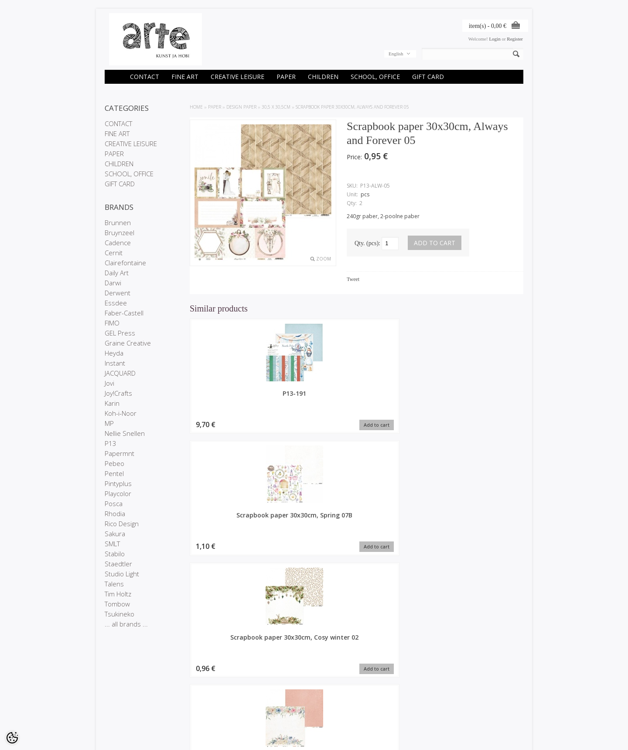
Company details (122, 696)
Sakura (115, 533)
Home (196, 107)
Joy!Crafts (118, 393)
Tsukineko (119, 614)
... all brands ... (126, 624)
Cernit (114, 252)
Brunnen (118, 222)
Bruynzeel (119, 232)
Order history (261, 696)
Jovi (109, 383)
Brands (183, 689)
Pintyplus (118, 483)
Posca (114, 503)
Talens (114, 583)
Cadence (118, 242)
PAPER (286, 76)
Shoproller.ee (509, 735)
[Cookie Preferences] (12, 738)
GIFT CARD (428, 76)
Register (515, 38)
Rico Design (122, 523)
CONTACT (144, 76)
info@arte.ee (332, 717)
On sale (184, 696)
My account (259, 689)
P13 (110, 443)
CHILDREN (323, 76)
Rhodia (115, 513)
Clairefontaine (125, 262)
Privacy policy (119, 703)
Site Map (185, 711)
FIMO (112, 322)
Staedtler (118, 563)
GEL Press (120, 333)
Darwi (113, 282)
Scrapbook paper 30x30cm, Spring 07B (314, 397)
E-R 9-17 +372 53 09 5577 (346, 709)
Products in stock (194, 703)
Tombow (117, 603)
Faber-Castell (124, 312)
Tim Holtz (118, 593)
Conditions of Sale (124, 711)
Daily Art (117, 272)
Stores (112, 689)
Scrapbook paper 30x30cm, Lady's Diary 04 (484, 401)
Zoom (323, 259)
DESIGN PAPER (241, 107)
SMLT (112, 543)
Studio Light (122, 573)
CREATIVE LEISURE (237, 76)
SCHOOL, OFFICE (375, 76)
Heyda (114, 353)
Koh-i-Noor (121, 413)
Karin (112, 403)
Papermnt (119, 453)
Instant (115, 363)
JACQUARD (120, 373)
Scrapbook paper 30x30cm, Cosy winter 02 (399, 401)
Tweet (353, 279)
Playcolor (118, 493)
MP (109, 423)
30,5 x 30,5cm (276, 107)
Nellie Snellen (125, 433)
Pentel (114, 473)
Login (494, 38)
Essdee (116, 302)
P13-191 (229, 393)
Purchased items (265, 703)
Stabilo (115, 553)
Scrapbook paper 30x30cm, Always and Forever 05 (352, 107)
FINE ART (184, 76)
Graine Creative (128, 343)
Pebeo (114, 463)
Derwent (117, 292)
